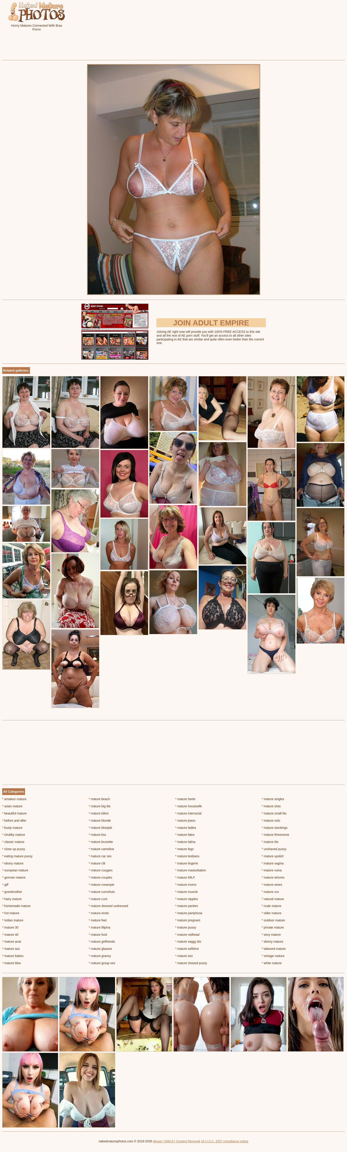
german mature (14, 877)
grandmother (12, 892)
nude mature (271, 906)
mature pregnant (187, 920)
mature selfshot (187, 949)
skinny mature (272, 941)
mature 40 (10, 934)
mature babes (12, 956)
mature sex (184, 956)
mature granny (100, 956)
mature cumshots (102, 892)
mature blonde (100, 820)
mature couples (100, 877)
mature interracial (188, 813)
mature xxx (270, 892)
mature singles (273, 799)
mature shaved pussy (191, 963)
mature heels (185, 799)
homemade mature (16, 906)
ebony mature (12, 863)
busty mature (12, 827)
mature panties (186, 906)
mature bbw (11, 963)
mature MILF (185, 877)
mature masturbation (190, 870)
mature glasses (100, 949)
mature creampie (101, 884)
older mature (271, 913)
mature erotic (99, 913)
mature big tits (100, 806)
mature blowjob (100, 827)
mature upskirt (273, 856)
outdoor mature (273, 920)
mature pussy (185, 927)
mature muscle (186, 892)
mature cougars (101, 870)
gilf (5, 884)
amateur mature (14, 799)
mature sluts (271, 806)
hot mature (10, 913)
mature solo (271, 820)
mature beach (99, 799)
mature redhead (187, 934)
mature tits (270, 842)
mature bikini (99, 813)
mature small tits (274, 813)
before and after (14, 820)
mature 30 (10, 927)
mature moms (185, 884)
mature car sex (100, 856)
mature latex (184, 834)
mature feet (98, 920)
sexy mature (271, 934)
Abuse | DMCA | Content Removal (176, 1141)
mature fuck (98, 934)
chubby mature (13, 834)
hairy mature (12, 899)
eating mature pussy (17, 856)
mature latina (185, 842)
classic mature (13, 842)
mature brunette (101, 842)
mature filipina (100, 927)
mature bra (97, 834)
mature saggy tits (188, 941)
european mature (15, 870)
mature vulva (272, 870)
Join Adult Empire (211, 322)
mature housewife (188, 806)
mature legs (184, 849)
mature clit (97, 863)
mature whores (273, 877)
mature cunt (98, 899)
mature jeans (185, 820)
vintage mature (273, 956)
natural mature (273, 899)
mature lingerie (186, 863)
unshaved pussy (274, 849)
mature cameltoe (101, 849)
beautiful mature (14, 813)
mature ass (11, 949)
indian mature (12, 920)
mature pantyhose (188, 913)
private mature (273, 927)
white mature (272, 963)
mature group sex (102, 963)
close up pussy (13, 849)
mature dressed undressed (108, 906)
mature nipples (186, 899)
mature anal (11, 941)
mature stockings (274, 827)
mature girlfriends (102, 941)
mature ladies (185, 827)
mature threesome (275, 834)
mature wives (272, 884)
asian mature (12, 806)
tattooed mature (274, 949)
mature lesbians (187, 856)
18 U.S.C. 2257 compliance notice (224, 1141)
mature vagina (273, 863)
